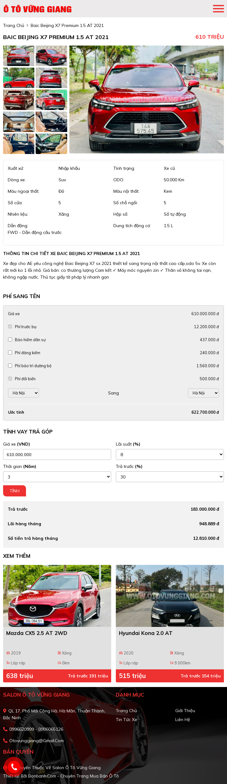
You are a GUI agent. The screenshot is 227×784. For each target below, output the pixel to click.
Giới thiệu (185, 710)
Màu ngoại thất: (23, 191)
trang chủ (13, 25)
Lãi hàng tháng (24, 523)
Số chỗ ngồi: (125, 202)
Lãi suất (128, 444)
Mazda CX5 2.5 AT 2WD (36, 633)
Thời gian (19, 466)
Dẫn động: (18, 225)
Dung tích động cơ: (132, 225)
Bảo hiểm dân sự (30, 339)
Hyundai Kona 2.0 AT (145, 633)
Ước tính (16, 412)
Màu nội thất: (126, 191)
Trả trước (129, 466)
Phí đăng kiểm (27, 352)
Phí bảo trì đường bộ (33, 365)
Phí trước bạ (26, 326)
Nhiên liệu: (18, 214)
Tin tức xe (126, 719)
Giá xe (14, 313)
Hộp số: (120, 214)
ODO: (118, 180)
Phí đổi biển (25, 378)
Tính (15, 491)
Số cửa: (15, 202)
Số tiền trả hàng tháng (33, 538)
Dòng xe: (17, 180)
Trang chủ (126, 710)
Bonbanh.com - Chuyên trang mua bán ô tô (73, 776)
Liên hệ (182, 719)
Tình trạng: (124, 168)
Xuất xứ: (16, 168)
